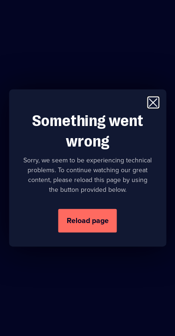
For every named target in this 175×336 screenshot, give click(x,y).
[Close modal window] (153, 102)
